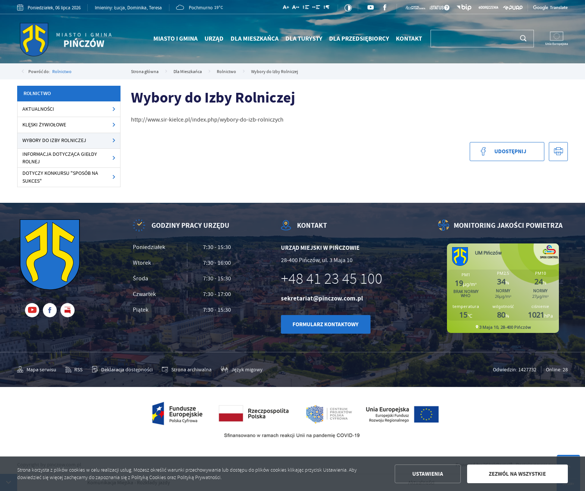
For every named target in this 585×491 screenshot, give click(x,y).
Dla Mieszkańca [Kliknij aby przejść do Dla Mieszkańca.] (255, 38)
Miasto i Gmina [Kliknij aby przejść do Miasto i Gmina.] (175, 38)
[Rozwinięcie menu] (182, 231)
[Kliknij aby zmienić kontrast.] (348, 7)
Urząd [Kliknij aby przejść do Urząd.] (213, 38)
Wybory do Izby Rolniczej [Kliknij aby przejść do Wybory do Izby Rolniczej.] (54, 140)
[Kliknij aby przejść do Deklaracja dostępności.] (122, 369)
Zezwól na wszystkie (517, 474)
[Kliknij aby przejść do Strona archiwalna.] (186, 369)
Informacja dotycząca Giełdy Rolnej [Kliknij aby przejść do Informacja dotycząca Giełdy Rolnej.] (59, 158)
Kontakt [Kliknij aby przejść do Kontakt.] (409, 38)
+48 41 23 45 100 (331, 279)
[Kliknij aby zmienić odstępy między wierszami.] (306, 8)
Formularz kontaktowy (325, 324)
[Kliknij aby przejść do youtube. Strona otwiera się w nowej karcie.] (370, 7)
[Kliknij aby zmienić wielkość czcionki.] (286, 8)
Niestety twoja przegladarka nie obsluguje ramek (503, 288)
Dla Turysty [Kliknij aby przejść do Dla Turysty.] (303, 38)
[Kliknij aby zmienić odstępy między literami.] (296, 8)
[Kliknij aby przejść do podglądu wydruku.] (558, 151)
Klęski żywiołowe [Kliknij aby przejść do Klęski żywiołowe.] (44, 125)
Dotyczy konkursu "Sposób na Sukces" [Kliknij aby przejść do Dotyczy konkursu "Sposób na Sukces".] (60, 177)
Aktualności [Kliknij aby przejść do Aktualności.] (38, 109)
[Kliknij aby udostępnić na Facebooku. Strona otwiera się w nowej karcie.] (507, 151)
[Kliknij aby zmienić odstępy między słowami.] (316, 8)
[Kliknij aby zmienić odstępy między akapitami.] (326, 8)
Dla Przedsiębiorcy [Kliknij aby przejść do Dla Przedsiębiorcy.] (359, 38)
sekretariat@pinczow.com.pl (322, 298)
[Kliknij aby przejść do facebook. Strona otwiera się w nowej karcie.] (385, 7)
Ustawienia (427, 474)
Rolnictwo (62, 72)
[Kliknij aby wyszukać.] (523, 38)
